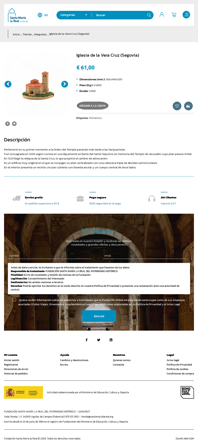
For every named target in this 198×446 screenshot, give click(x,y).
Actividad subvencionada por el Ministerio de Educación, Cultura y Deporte (88, 392)
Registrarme (11, 365)
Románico (95, 120)
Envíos (64, 365)
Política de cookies (177, 369)
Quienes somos (122, 360)
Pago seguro (97, 197)
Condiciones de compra (180, 374)
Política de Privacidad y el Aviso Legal (158, 305)
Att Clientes (168, 197)
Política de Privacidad (179, 365)
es (42, 15)
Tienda (27, 34)
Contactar (118, 365)
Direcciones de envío (16, 369)
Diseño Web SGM (185, 439)
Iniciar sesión (11, 360)
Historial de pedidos (16, 374)
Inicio (16, 34)
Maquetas (40, 34)
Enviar (99, 316)
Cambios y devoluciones (74, 360)
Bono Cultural (187, 392)
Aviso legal (173, 360)
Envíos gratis (34, 197)
